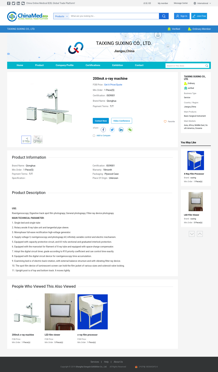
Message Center (181, 3)
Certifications (93, 65)
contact (139, 65)
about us (118, 362)
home (20, 65)
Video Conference (121, 121)
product (39, 65)
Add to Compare (101, 135)
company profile (65, 65)
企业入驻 (147, 3)
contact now (101, 121)
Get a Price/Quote (113, 84)
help (106, 362)
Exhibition (117, 65)
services (95, 362)
